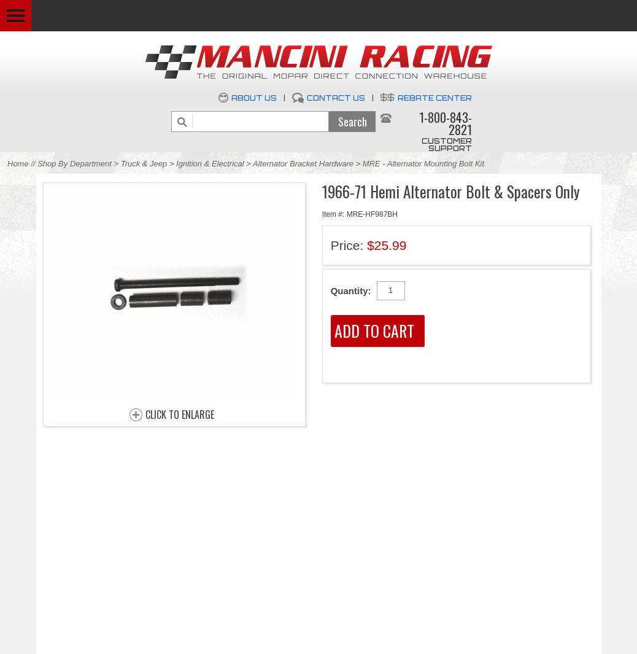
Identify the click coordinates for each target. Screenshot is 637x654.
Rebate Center (435, 98)
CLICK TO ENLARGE (179, 415)
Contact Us (336, 98)
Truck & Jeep (144, 163)
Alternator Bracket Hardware (303, 163)
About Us (254, 98)
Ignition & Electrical (211, 163)
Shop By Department (74, 163)
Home (18, 163)
